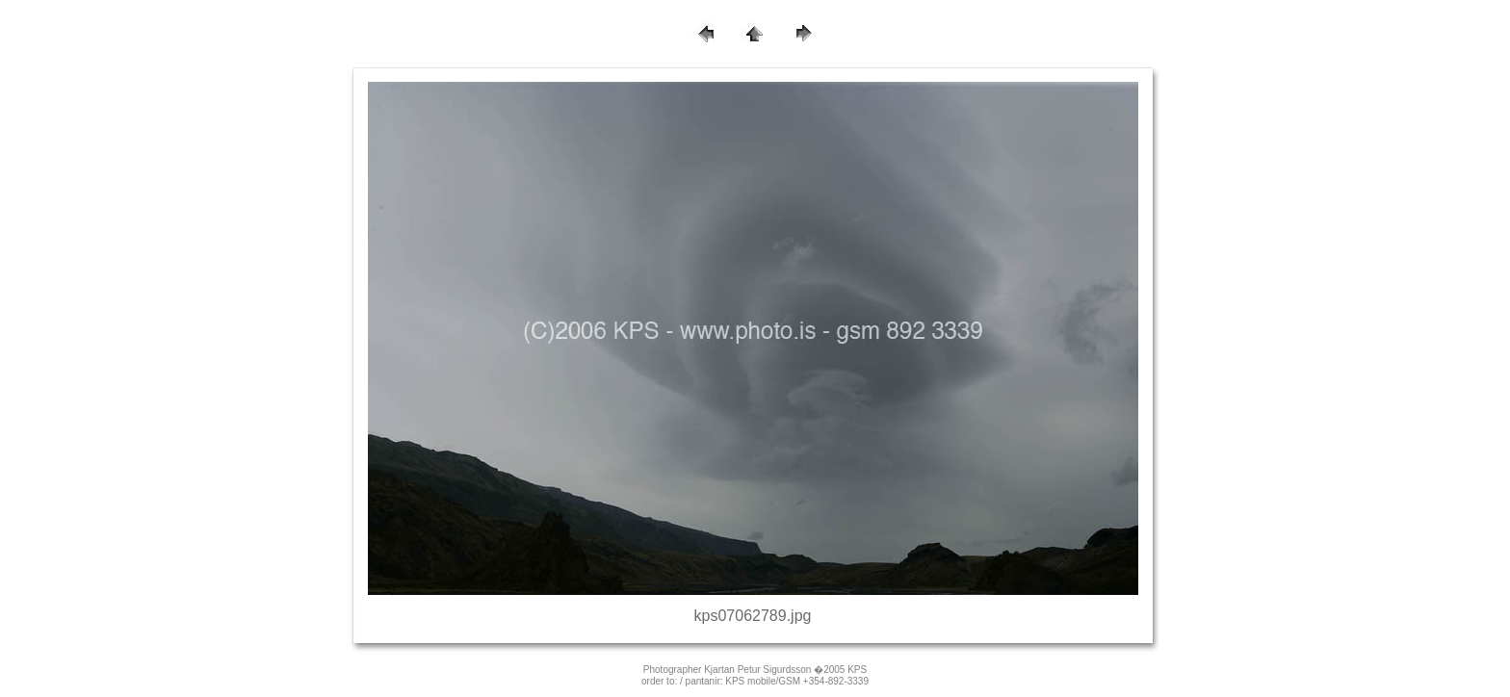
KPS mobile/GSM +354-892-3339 (797, 681)
